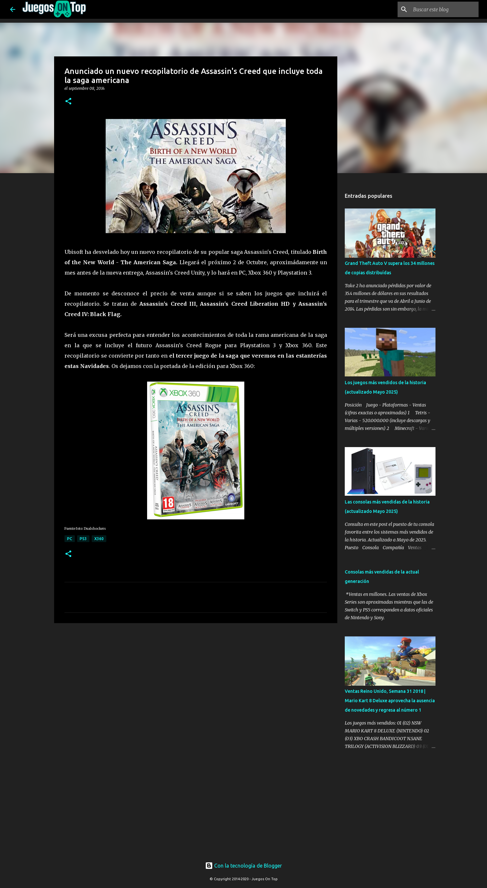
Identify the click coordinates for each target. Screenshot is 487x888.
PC (69, 539)
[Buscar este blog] (445, 9)
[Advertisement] (169, 640)
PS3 (83, 539)
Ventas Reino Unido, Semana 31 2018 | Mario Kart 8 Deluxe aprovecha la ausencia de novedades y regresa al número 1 (390, 701)
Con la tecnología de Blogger (243, 866)
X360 (99, 539)
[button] (68, 101)
